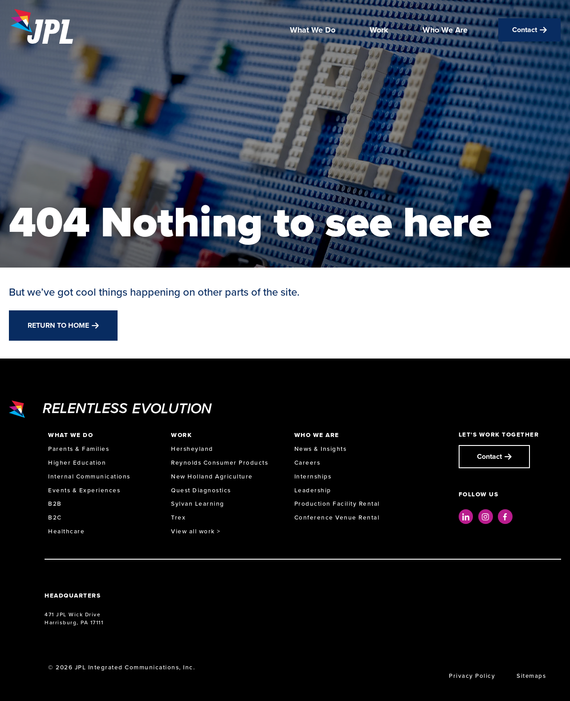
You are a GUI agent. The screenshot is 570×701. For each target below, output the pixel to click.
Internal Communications (89, 476)
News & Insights (320, 448)
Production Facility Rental (337, 503)
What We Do (312, 30)
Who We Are (445, 30)
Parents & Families (78, 448)
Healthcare (66, 531)
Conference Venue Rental (337, 517)
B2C (55, 517)
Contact (524, 30)
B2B (55, 503)
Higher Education (77, 462)
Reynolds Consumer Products (219, 462)
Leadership (312, 490)
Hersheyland (192, 448)
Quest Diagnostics (201, 490)
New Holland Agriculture (212, 476)
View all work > (196, 531)
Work (379, 30)
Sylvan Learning (197, 503)
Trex (178, 517)
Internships (313, 476)
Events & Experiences (84, 490)
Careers (307, 462)
